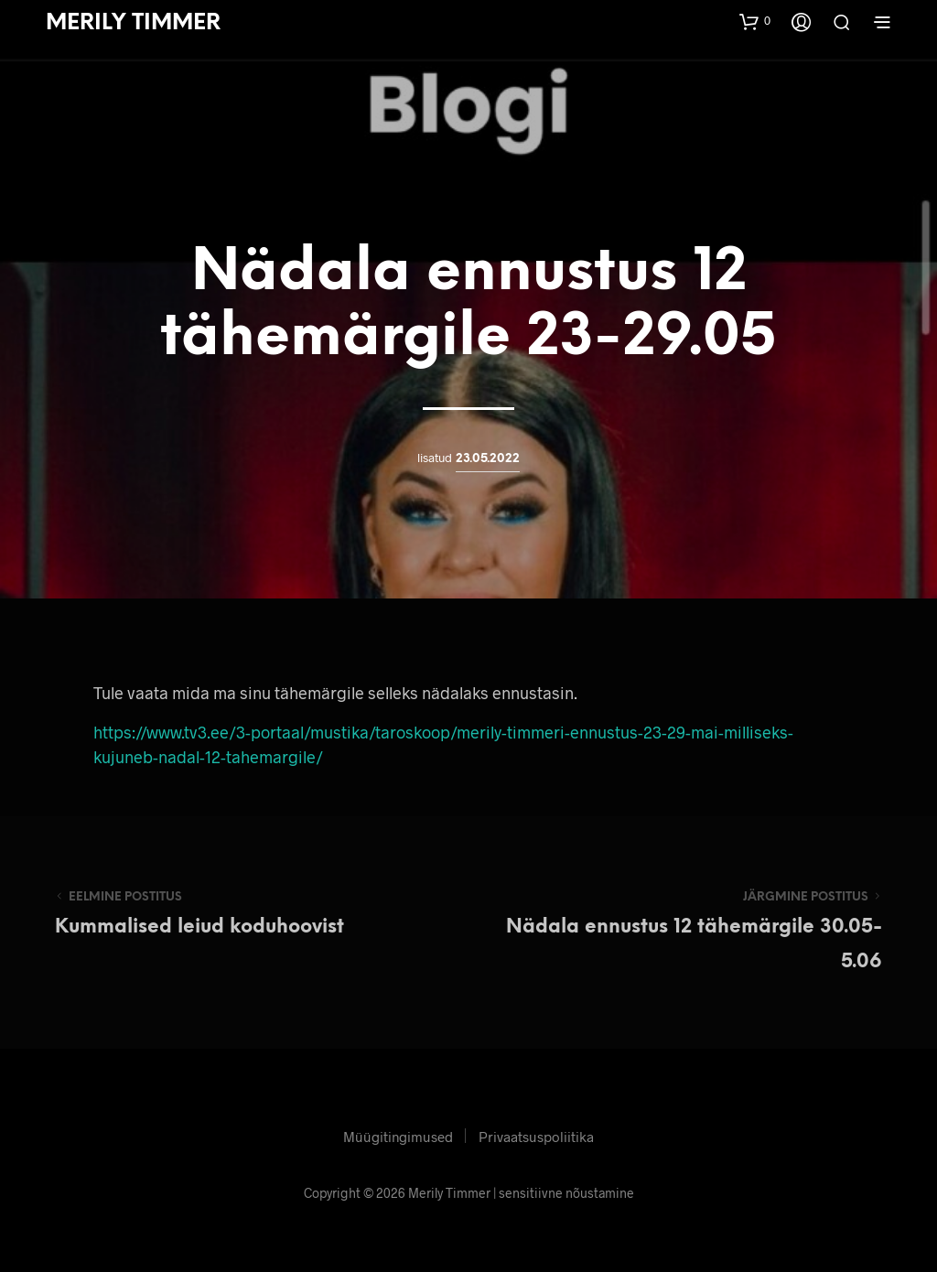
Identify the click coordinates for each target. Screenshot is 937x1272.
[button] (754, 21)
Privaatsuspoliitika (536, 1136)
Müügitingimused (398, 1136)
